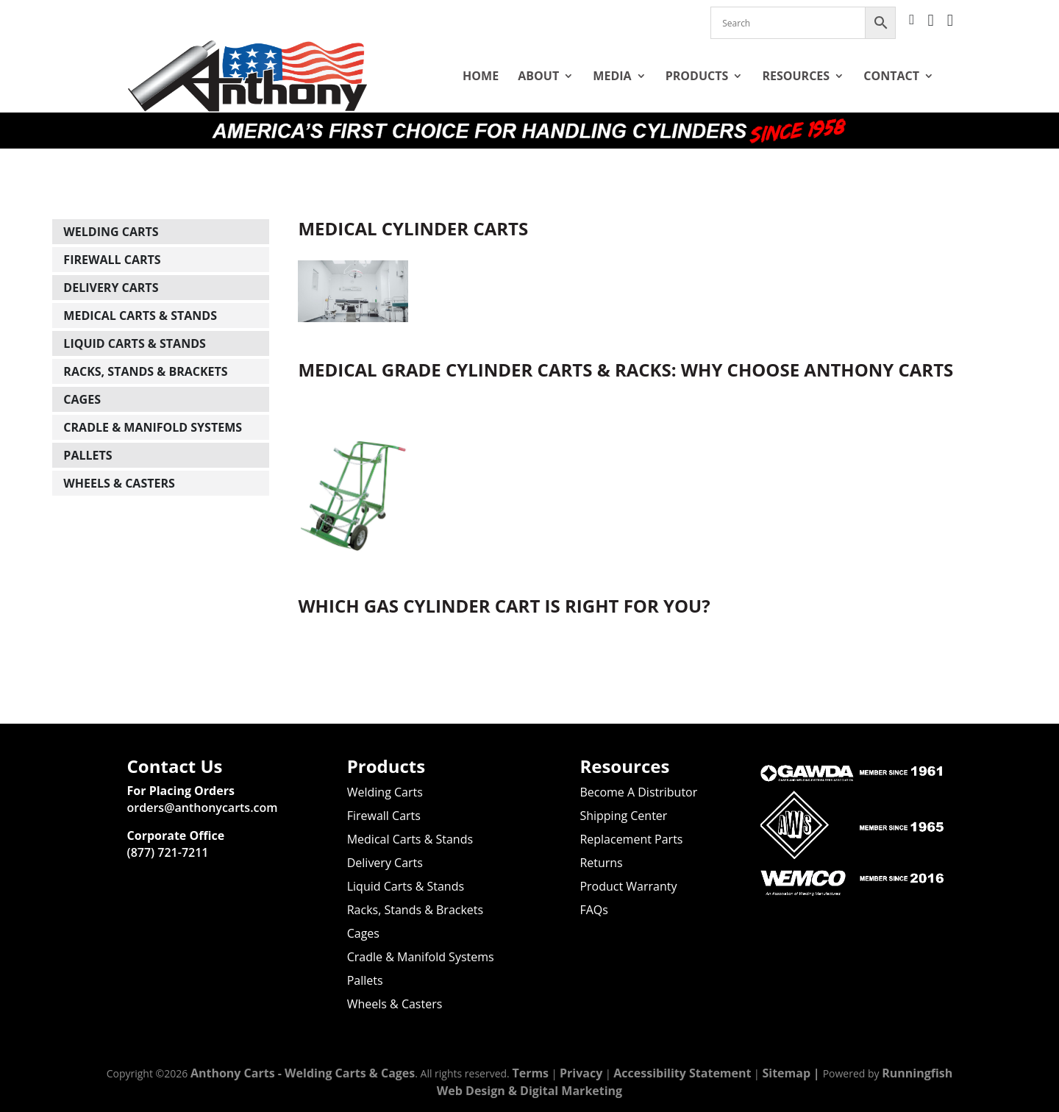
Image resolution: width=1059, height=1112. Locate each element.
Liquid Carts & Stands (134, 326)
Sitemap (786, 1073)
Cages (82, 382)
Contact (891, 76)
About (538, 76)
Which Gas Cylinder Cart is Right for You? (504, 588)
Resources (796, 76)
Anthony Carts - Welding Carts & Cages (302, 1073)
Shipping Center (623, 816)
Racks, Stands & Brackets (145, 354)
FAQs (593, 910)
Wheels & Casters (118, 465)
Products (697, 76)
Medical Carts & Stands (140, 298)
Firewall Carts (111, 242)
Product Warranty (628, 886)
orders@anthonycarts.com (202, 807)
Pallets (87, 438)
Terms (530, 1073)
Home (481, 76)
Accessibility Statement (682, 1073)
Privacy (581, 1073)
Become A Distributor (638, 792)
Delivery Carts (110, 270)
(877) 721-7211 (168, 852)
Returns (601, 863)
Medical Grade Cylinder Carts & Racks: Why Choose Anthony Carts (625, 352)
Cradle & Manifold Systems (152, 410)
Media (612, 76)
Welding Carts (110, 214)
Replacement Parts (631, 839)
